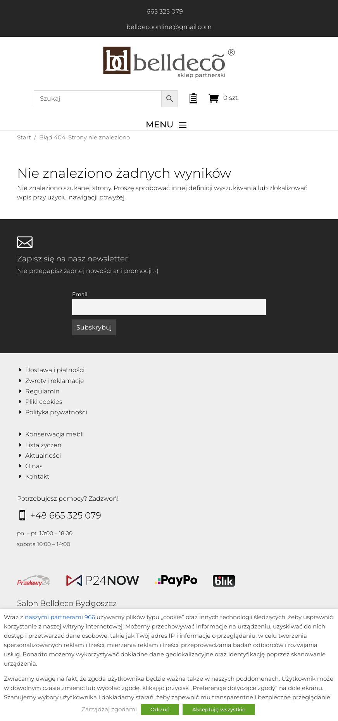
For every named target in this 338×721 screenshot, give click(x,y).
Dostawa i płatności (54, 370)
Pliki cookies (43, 401)
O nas (34, 466)
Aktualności (43, 455)
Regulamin (42, 391)
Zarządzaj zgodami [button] (109, 709)
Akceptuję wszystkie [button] (218, 709)
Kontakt (37, 476)
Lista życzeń (43, 445)
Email (80, 294)
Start (24, 137)
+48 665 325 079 (65, 515)
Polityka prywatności (56, 412)
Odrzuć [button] (159, 709)
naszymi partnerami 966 (60, 617)
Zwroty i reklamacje (54, 381)
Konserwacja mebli (54, 434)
